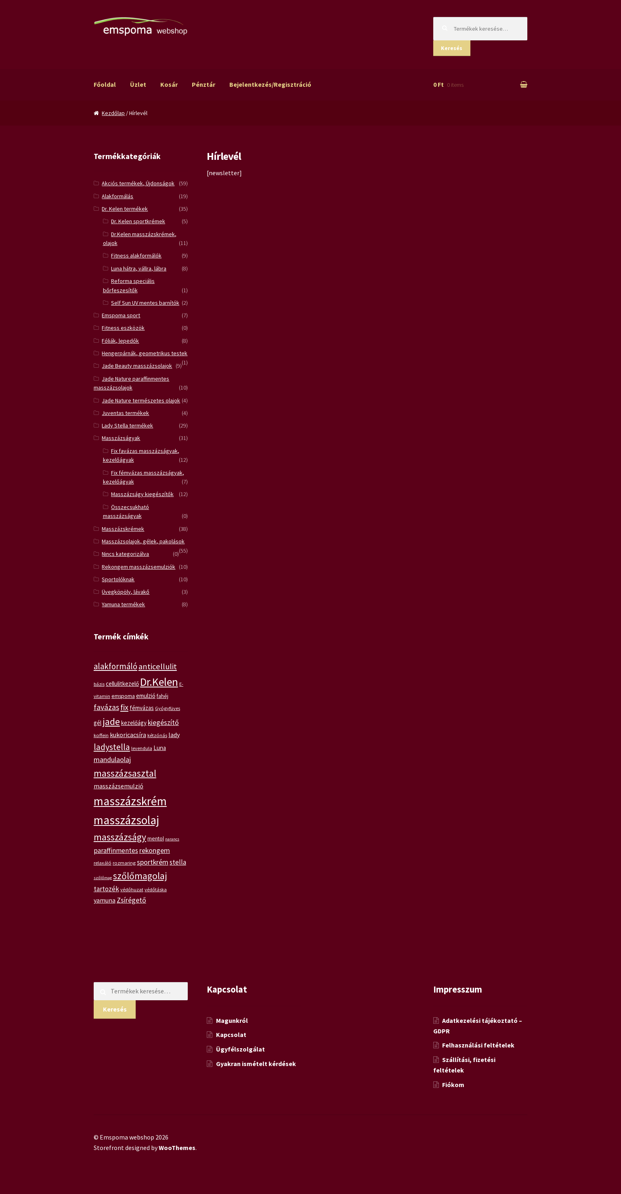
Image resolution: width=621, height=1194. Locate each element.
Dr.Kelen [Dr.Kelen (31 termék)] (159, 682)
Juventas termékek (125, 413)
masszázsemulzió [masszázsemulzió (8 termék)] (118, 786)
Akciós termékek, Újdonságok (138, 183)
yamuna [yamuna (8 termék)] (104, 900)
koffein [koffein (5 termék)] (101, 735)
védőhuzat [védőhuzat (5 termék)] (131, 889)
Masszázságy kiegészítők (142, 494)
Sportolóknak (118, 579)
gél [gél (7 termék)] (97, 723)
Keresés (451, 48)
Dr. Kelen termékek (125, 208)
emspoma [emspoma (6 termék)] (123, 696)
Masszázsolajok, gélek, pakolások (143, 541)
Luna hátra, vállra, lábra (138, 268)
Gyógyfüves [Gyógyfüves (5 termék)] (167, 708)
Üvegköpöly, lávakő (125, 591)
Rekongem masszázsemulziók (138, 566)
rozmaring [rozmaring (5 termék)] (124, 863)
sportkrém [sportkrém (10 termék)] (152, 862)
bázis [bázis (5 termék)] (99, 684)
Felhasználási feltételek (478, 1045)
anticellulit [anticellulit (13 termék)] (157, 666)
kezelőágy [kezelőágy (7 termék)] (134, 723)
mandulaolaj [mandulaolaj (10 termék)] (112, 759)
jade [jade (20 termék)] (111, 722)
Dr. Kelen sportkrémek (138, 221)
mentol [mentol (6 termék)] (155, 838)
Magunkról (232, 1020)
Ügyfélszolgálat (240, 1049)
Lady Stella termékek (127, 425)
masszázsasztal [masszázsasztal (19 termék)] (125, 773)
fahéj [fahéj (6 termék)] (162, 696)
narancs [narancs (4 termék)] (172, 839)
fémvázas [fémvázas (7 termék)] (142, 708)
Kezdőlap (113, 113)
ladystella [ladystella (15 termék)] (112, 747)
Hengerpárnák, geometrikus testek (144, 353)
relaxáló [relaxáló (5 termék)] (102, 863)
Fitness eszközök (123, 327)
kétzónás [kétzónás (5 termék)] (157, 735)
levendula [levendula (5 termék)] (141, 748)
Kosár (169, 84)
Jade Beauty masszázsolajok (137, 365)
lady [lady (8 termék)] (174, 735)
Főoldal (105, 84)
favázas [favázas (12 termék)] (106, 707)
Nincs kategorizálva (125, 553)
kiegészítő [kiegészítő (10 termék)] (163, 722)
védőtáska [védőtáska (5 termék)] (156, 889)
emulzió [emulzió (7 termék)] (145, 696)
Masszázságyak (121, 438)
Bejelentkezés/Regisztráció (270, 84)
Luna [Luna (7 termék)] (159, 748)
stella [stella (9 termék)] (178, 862)
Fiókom (453, 1085)
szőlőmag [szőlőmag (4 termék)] (103, 877)
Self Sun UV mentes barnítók (145, 302)
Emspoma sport (121, 315)
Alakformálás (117, 196)
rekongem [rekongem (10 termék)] (154, 850)
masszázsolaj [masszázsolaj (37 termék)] (126, 820)
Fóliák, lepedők (120, 340)
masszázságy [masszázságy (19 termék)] (120, 837)
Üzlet (138, 84)
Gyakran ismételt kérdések (256, 1064)
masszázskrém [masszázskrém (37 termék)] (130, 801)
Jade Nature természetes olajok (141, 400)
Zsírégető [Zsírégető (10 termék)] (131, 900)
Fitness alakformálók (136, 255)
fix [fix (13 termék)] (124, 707)
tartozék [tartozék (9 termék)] (106, 888)
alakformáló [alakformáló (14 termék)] (115, 666)
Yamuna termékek (123, 604)
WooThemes (177, 1148)
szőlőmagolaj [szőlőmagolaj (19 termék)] (140, 876)
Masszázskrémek (123, 528)
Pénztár (203, 84)
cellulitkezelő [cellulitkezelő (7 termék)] (122, 683)
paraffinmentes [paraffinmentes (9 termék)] (116, 850)
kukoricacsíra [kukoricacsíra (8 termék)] (128, 735)
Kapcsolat (231, 1035)
